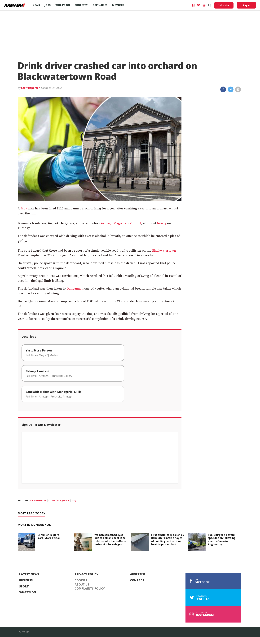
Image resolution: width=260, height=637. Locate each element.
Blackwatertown (164, 251)
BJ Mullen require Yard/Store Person (49, 536)
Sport (24, 586)
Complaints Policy (90, 588)
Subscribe (223, 5)
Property (81, 5)
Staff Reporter (30, 88)
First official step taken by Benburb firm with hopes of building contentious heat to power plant (167, 539)
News (36, 5)
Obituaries (100, 5)
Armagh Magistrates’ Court (121, 223)
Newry (161, 223)
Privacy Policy (86, 574)
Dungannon (75, 289)
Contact (137, 580)
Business (26, 580)
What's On (27, 592)
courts (51, 500)
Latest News (29, 574)
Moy (24, 209)
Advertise (137, 574)
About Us (82, 584)
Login (246, 5)
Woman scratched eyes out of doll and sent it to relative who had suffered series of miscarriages (110, 539)
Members (118, 5)
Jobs (48, 5)
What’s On (62, 5)
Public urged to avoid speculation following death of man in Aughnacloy (221, 539)
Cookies (81, 580)
